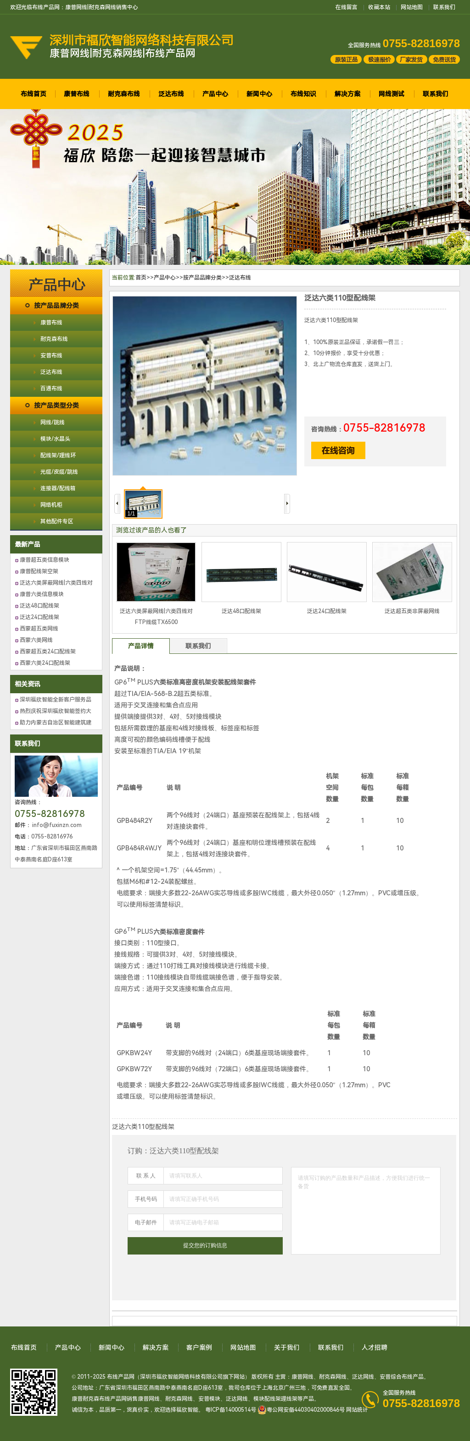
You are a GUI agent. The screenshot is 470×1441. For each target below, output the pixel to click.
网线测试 (391, 94)
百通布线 (51, 388)
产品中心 (215, 94)
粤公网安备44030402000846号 (301, 1409)
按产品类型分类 (56, 405)
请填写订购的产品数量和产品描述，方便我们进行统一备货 (366, 1211)
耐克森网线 (333, 1377)
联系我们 (444, 7)
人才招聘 (374, 1347)
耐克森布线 (124, 94)
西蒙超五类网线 (39, 628)
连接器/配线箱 (58, 488)
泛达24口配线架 (39, 617)
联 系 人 (146, 1176)
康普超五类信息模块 (44, 560)
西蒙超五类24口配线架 (48, 651)
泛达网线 (363, 1377)
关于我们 (287, 1347)
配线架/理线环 (58, 455)
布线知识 (303, 94)
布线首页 (33, 94)
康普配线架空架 (39, 571)
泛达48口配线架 (39, 606)
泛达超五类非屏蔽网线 (412, 611)
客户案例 (199, 1347)
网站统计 (357, 1410)
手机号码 (146, 1199)
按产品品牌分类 (56, 305)
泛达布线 (171, 94)
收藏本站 (379, 7)
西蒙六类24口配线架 (45, 663)
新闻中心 (259, 94)
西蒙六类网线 (36, 640)
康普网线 (302, 1377)
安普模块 (209, 1399)
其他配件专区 (56, 521)
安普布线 (51, 355)
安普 (385, 1377)
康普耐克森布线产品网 (99, 1399)
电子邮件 (146, 1222)
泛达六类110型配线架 (339, 298)
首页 (140, 277)
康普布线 (77, 94)
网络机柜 (51, 505)
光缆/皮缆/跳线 (59, 472)
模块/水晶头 (55, 439)
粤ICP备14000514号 (230, 1410)
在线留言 (347, 7)
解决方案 (347, 94)
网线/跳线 (52, 422)
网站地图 (412, 7)
